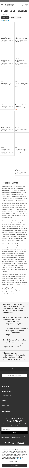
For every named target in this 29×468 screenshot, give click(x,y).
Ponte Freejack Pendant (21, 149)
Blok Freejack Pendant (6, 128)
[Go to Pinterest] (9, 442)
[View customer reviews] (20, 442)
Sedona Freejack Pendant (7, 105)
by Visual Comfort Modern (7, 40)
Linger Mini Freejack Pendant (19, 61)
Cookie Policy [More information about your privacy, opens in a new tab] (18, 459)
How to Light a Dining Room (9, 294)
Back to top (14, 369)
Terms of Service (14, 437)
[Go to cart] (26, 5)
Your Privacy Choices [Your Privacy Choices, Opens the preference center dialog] (14, 462)
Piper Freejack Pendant (6, 39)
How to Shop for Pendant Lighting (11, 290)
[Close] (27, 447)
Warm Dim (4, 14)
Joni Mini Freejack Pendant (21, 171)
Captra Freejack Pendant (21, 39)
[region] (14, 456)
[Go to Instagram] (13, 442)
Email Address (6, 429)
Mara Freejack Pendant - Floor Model (21, 105)
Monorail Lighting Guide (8, 292)
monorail (16, 252)
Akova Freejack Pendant (21, 128)
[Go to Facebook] (5, 442)
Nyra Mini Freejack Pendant (21, 83)
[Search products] (23, 5)
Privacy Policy (4, 437)
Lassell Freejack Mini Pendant (5, 61)
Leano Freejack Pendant (6, 83)
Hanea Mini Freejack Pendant (5, 150)
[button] (2, 5)
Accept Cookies (14, 465)
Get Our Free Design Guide (14, 376)
